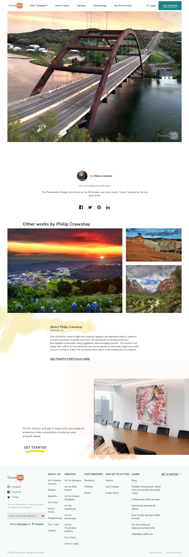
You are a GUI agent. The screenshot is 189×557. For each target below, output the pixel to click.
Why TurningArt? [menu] (39, 5)
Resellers (89, 480)
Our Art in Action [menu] (123, 5)
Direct (87, 493)
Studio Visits (112, 493)
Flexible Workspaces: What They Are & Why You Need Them (146, 490)
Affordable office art (142, 534)
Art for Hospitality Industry (70, 528)
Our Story (53, 502)
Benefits (52, 496)
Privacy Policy (155, 552)
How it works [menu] (62, 5)
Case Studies (112, 486)
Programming (55, 518)
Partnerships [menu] (100, 5)
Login (153, 5)
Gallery (109, 480)
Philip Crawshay (103, 176)
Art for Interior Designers (71, 498)
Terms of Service (174, 552)
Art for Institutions (70, 517)
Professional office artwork (146, 499)
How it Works (51, 510)
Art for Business (72, 480)
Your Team (53, 524)
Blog (134, 480)
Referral (88, 486)
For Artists (70, 537)
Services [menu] (81, 5)
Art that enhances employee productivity (143, 526)
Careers (52, 530)
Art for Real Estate (70, 488)
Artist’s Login (71, 543)
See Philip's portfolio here (70, 359)
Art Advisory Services (54, 482)
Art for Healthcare (70, 507)
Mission (52, 490)
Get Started (170, 5)
